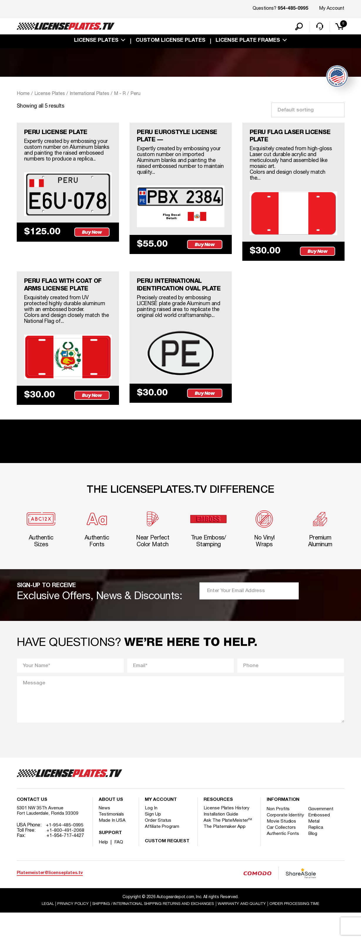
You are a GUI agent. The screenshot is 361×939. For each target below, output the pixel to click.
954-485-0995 (293, 8)
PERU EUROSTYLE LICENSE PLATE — (180, 138)
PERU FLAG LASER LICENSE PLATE (293, 138)
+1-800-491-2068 (65, 856)
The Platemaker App (225, 853)
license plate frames (248, 41)
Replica (316, 859)
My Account (331, 8)
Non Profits (279, 835)
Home (23, 95)
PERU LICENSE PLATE (58, 134)
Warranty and (244, 930)
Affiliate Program (162, 853)
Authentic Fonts (283, 865)
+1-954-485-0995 (65, 851)
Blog (314, 865)
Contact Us (32, 825)
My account (161, 825)
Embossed (320, 841)
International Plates (93, 95)
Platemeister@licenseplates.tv (50, 899)
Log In (151, 834)
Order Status (158, 846)
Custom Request (167, 867)
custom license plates (170, 41)
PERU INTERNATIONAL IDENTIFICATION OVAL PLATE (171, 293)
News (105, 834)
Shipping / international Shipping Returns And (152, 930)
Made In (112, 846)
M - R (126, 95)
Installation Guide (221, 840)
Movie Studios (282, 853)
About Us (111, 825)
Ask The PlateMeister (228, 846)
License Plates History (227, 834)
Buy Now (93, 234)
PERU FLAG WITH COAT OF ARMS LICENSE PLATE (66, 289)
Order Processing (298, 930)
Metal (315, 853)
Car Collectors (282, 859)
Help (103, 868)
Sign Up (153, 840)
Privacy (68, 930)
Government (322, 835)
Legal (43, 930)
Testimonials (112, 840)
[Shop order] (308, 110)
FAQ (119, 868)
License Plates (96, 41)
